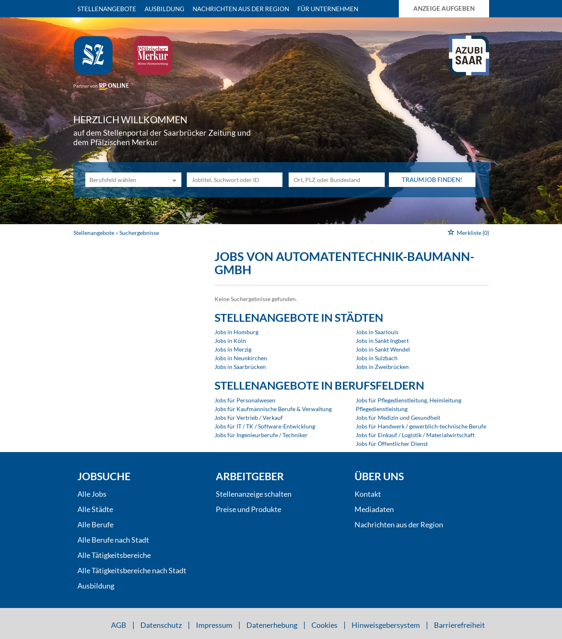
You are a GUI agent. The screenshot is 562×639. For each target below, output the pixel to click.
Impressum (214, 624)
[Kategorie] (125, 179)
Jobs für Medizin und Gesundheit (398, 417)
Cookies (324, 624)
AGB (118, 624)
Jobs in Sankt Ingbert (382, 340)
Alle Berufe (95, 524)
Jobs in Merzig (233, 349)
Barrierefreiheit (459, 624)
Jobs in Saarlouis (377, 331)
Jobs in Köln (230, 340)
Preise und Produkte (248, 509)
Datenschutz (161, 624)
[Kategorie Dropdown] (173, 179)
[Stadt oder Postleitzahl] (337, 179)
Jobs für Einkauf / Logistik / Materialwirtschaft (415, 434)
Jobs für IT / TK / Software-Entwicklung (265, 426)
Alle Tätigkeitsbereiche (114, 555)
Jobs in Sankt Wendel (383, 349)
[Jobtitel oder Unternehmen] (235, 179)
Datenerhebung (271, 624)
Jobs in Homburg (236, 331)
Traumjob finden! (432, 179)
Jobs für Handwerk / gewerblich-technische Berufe (421, 426)
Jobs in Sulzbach (377, 357)
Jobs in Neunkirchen (241, 357)
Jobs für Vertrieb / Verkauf (249, 417)
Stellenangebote (106, 8)
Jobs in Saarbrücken (240, 366)
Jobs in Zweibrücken (382, 366)
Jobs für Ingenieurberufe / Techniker (261, 434)
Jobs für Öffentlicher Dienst (392, 443)
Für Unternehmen (327, 8)
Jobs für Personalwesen (245, 400)
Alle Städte (95, 509)
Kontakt (368, 493)
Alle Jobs (91, 493)
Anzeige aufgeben (444, 8)
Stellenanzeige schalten (254, 493)
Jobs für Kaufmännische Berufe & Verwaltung (273, 408)
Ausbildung (164, 8)
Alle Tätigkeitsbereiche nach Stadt (131, 570)
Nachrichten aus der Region (241, 8)
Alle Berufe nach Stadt (113, 539)
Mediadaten (374, 509)
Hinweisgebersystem (386, 624)
